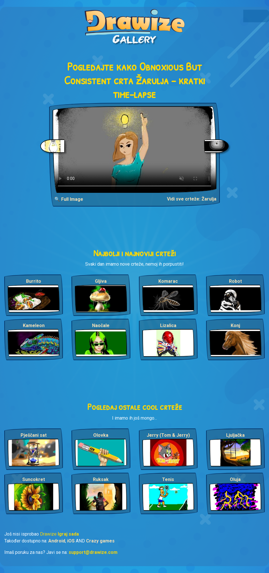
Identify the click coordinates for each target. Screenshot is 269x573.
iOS (71, 541)
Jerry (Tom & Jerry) (168, 435)
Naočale (100, 325)
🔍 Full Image (68, 199)
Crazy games (100, 541)
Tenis (168, 479)
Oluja (235, 479)
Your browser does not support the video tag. (134, 149)
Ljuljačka (235, 435)
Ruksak (101, 479)
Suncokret (33, 479)
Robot (235, 281)
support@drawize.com (93, 552)
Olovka (100, 435)
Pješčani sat (34, 435)
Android (56, 541)
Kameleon (34, 325)
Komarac (168, 281)
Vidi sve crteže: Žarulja (191, 199)
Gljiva (101, 281)
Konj (235, 325)
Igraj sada (68, 534)
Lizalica (168, 325)
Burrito (33, 281)
